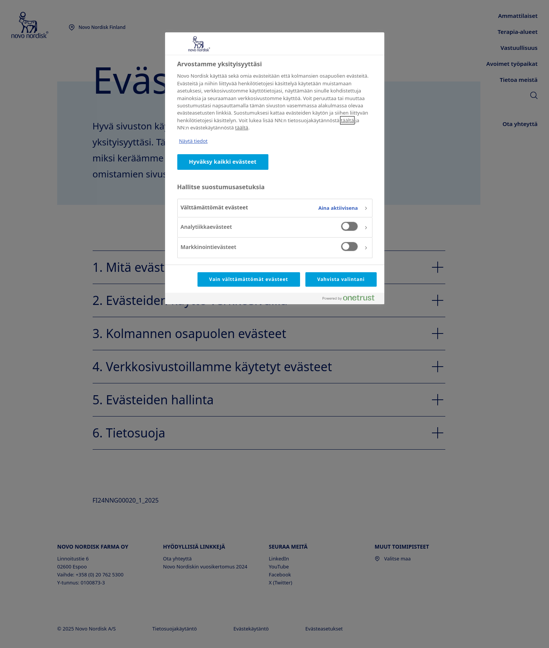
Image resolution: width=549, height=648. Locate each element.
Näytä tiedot (193, 140)
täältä (347, 120)
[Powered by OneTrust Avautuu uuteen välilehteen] (351, 299)
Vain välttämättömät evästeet (248, 279)
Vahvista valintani (341, 279)
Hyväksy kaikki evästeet (223, 161)
